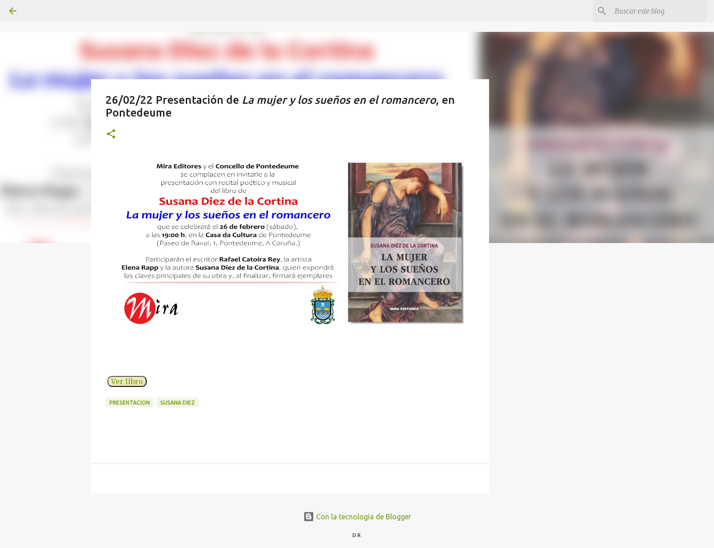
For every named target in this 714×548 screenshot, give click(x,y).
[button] (111, 134)
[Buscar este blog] (659, 11)
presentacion (129, 403)
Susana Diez (177, 403)
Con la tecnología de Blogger (357, 516)
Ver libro (127, 381)
